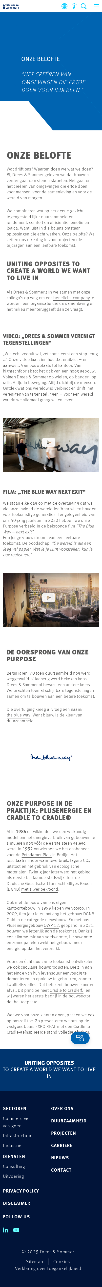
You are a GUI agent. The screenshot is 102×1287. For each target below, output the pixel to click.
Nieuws (60, 1158)
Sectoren (14, 1109)
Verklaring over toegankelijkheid (48, 1269)
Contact (61, 1170)
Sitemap (34, 1262)
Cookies (61, 1262)
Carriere (62, 1146)
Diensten (14, 1157)
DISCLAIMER (16, 1203)
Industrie (12, 1146)
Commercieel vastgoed (16, 1122)
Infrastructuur (17, 1136)
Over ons (62, 1109)
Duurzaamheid (69, 1121)
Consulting (14, 1166)
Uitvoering (13, 1176)
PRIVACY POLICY (21, 1191)
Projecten (63, 1133)
